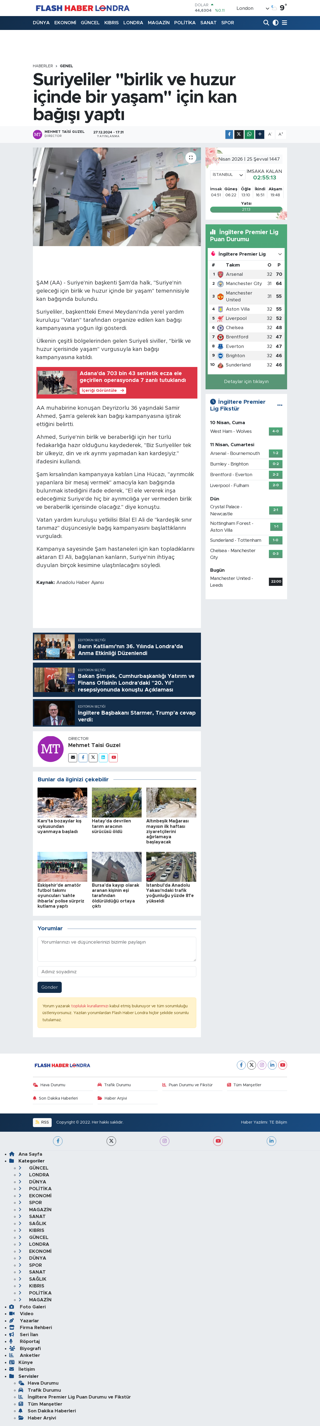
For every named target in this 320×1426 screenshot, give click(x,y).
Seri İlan (23, 1334)
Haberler (43, 66)
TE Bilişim (278, 1122)
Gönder (49, 987)
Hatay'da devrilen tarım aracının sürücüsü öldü (111, 826)
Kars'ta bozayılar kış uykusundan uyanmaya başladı (60, 826)
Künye (21, 1362)
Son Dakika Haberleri (55, 1098)
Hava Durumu (49, 1085)
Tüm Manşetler (244, 1085)
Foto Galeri (27, 1307)
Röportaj (24, 1341)
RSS (42, 1122)
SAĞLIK (32, 1223)
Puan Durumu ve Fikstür (187, 1085)
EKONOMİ (65, 22)
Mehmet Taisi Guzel (94, 745)
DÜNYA (41, 22)
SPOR (227, 22)
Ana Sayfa (25, 1154)
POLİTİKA (185, 22)
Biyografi (25, 1348)
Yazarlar (24, 1320)
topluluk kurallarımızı (90, 1006)
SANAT (208, 22)
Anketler (24, 1355)
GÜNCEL (90, 22)
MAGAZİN (159, 22)
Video (21, 1313)
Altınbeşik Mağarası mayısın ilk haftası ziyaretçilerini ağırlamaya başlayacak (167, 831)
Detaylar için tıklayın (246, 381)
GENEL (66, 66)
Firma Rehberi (30, 1327)
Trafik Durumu (114, 1085)
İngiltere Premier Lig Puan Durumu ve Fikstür (74, 1397)
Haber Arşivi (112, 1098)
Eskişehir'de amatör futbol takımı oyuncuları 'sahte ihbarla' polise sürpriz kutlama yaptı (61, 895)
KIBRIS (111, 22)
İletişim (22, 1369)
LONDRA (133, 22)
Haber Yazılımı (254, 1122)
